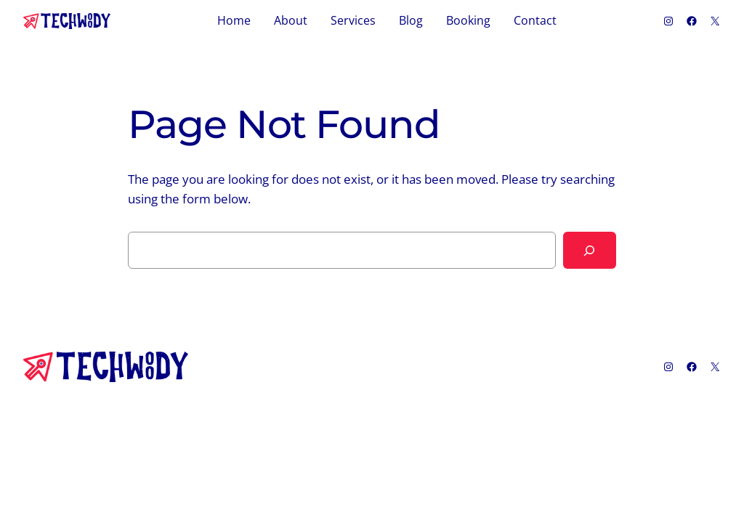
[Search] (589, 250)
